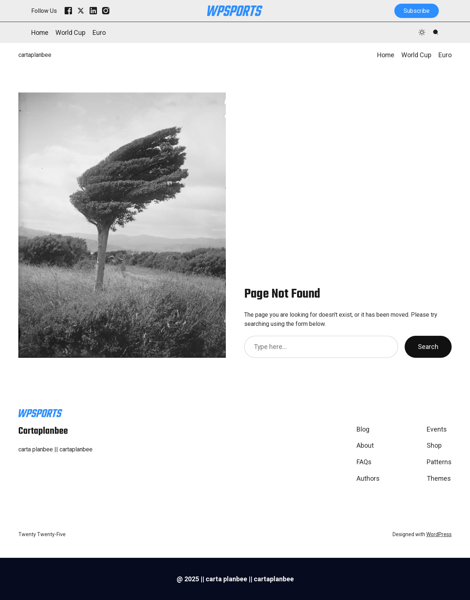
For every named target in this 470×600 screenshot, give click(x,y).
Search (428, 346)
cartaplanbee (34, 54)
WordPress (439, 534)
